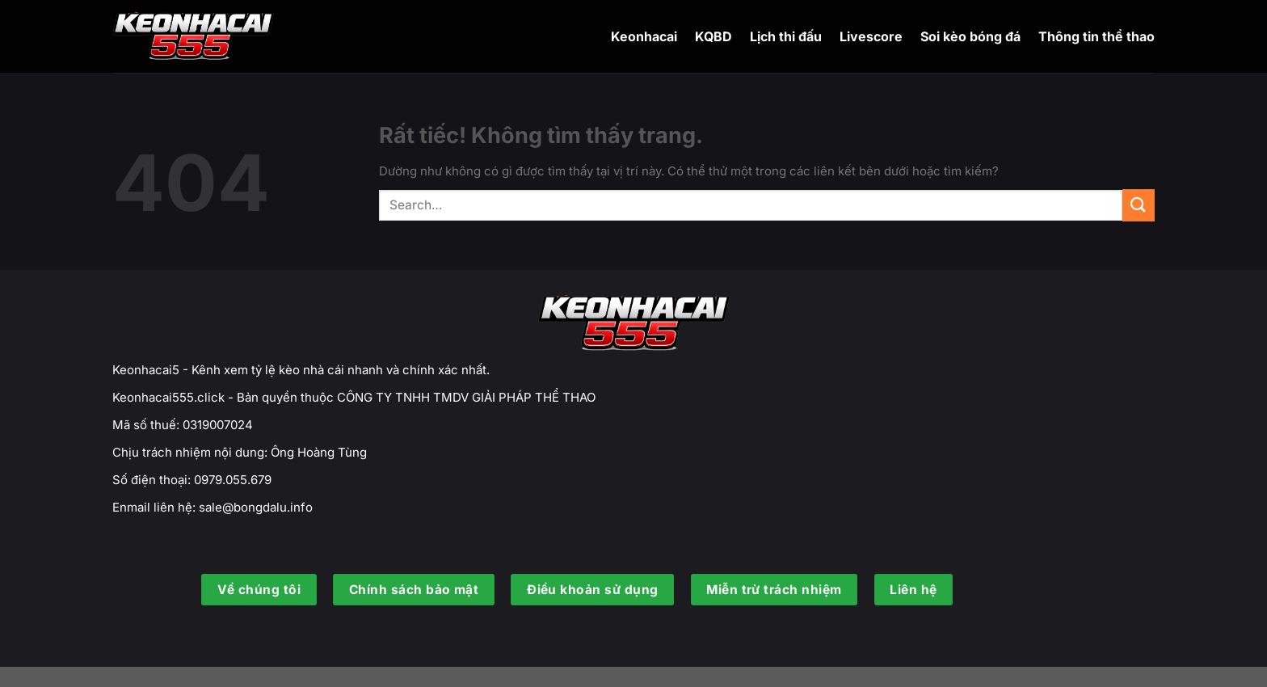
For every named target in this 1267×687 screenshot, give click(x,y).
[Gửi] (1138, 205)
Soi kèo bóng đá (970, 36)
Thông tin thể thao (1096, 36)
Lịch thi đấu (786, 36)
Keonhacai (644, 36)
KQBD (713, 36)
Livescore (871, 36)
